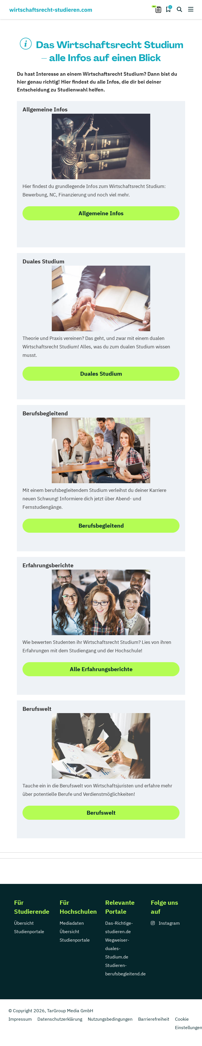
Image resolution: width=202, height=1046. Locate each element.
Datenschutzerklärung (59, 1019)
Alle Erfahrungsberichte (101, 669)
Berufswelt (101, 812)
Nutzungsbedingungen (110, 1019)
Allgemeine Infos (101, 213)
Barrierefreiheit (153, 1019)
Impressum (20, 1019)
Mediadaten (72, 923)
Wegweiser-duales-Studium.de (117, 948)
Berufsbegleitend (101, 525)
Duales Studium (101, 373)
